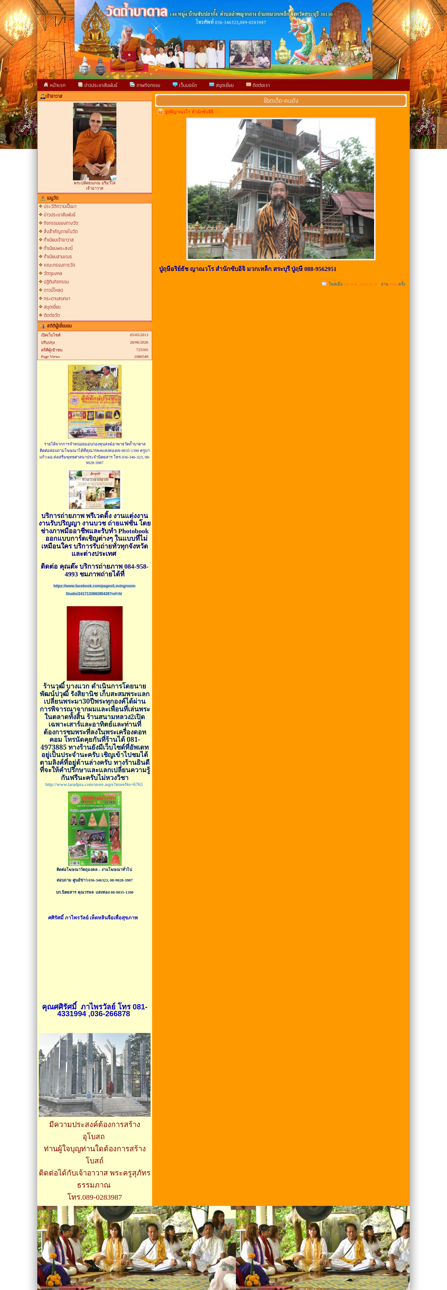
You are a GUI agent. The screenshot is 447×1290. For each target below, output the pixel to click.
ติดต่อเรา (258, 85)
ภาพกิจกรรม (145, 85)
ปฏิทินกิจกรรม (56, 282)
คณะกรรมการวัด (59, 265)
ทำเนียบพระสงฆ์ (58, 248)
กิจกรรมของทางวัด (61, 223)
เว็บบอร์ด (185, 85)
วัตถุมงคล (53, 273)
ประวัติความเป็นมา (60, 206)
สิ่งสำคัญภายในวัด (61, 231)
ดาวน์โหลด (53, 290)
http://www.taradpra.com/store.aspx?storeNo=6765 (94, 784)
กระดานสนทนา (57, 298)
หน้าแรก (54, 85)
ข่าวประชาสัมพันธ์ (97, 85)
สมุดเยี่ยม (221, 85)
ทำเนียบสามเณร (58, 256)
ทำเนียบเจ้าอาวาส (59, 240)
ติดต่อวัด (52, 315)
